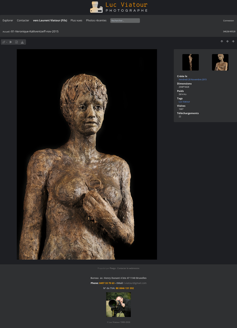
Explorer (8, 20)
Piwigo (113, 268)
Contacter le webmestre (128, 268)
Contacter (23, 20)
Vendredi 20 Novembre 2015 (193, 79)
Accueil (6, 31)
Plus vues (76, 20)
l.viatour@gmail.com (135, 283)
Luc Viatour (184, 101)
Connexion (228, 20)
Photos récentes (96, 20)
